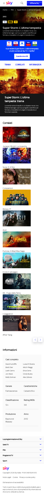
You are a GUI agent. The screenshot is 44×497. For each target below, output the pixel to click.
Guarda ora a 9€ (22, 56)
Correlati (20, 64)
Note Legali (7, 477)
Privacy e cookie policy (27, 477)
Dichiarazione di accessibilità (13, 482)
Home (5, 10)
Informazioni (35, 64)
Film (12, 10)
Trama (8, 64)
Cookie (15, 477)
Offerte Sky (34, 3)
